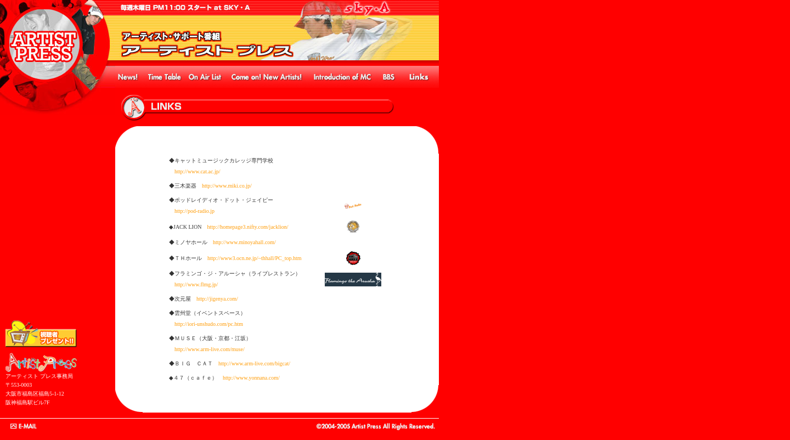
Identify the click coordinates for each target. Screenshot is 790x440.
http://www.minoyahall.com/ (244, 242)
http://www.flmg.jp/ (196, 284)
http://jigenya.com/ (217, 299)
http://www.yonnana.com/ (251, 378)
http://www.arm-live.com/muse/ (209, 349)
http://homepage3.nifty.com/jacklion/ (247, 227)
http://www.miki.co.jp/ (227, 186)
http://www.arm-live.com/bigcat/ (254, 363)
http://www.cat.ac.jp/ (197, 171)
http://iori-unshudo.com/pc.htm (208, 324)
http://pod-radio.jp (194, 211)
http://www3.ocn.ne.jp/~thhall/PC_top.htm (254, 258)
